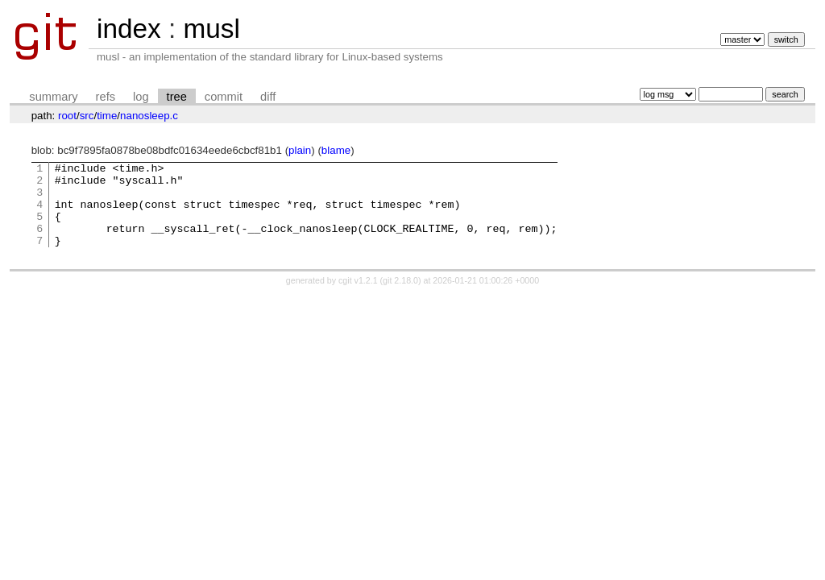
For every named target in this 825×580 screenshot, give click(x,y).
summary (53, 96)
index (129, 29)
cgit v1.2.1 (358, 297)
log (141, 96)
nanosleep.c (149, 116)
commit (224, 96)
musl (211, 29)
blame (335, 150)
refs (105, 96)
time (107, 116)
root (67, 116)
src (87, 116)
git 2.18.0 (400, 297)
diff (268, 96)
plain (299, 150)
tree (177, 96)
